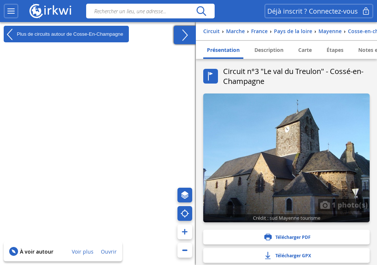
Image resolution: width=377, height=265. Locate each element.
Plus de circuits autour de (63, 34)
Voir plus (83, 251)
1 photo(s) (344, 204)
